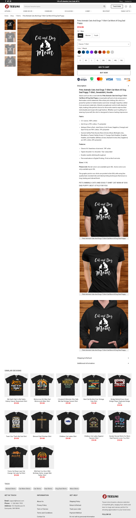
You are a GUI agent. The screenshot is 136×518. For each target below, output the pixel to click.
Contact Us (128, 1)
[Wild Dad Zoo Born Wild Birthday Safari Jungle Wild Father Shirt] (42, 457)
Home (6, 16)
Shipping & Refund (84, 358)
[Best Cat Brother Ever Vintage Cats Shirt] (94, 385)
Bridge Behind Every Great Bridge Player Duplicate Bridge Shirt (119, 401)
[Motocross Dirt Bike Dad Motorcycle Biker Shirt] (42, 385)
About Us (40, 501)
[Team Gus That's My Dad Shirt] (16, 422)
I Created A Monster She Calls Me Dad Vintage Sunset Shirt (68, 400)
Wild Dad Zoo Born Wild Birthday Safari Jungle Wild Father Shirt (42, 473)
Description (81, 86)
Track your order (75, 509)
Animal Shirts (11, 489)
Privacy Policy (42, 505)
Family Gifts (126, 11)
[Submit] (104, 6)
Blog (121, 1)
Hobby (88, 11)
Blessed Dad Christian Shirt (42, 436)
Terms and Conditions (44, 513)
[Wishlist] (126, 6)
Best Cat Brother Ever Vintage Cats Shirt (94, 400)
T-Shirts (18, 16)
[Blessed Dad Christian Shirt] (42, 422)
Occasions (69, 11)
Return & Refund (75, 505)
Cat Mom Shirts (25, 489)
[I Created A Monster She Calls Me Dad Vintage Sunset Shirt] (68, 385)
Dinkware (49, 11)
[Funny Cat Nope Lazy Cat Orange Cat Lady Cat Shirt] (16, 457)
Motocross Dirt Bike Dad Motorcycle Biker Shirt (42, 400)
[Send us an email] (10, 1)
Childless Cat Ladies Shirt (68, 436)
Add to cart (103, 67)
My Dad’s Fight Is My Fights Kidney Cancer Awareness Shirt (16, 400)
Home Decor (28, 11)
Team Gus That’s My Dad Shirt (16, 436)
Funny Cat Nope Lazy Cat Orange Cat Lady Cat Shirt (16, 472)
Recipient (106, 11)
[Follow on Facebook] (5, 1)
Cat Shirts (37, 489)
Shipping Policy (75, 501)
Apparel (8, 11)
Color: (82, 48)
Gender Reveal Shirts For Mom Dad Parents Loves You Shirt (119, 437)
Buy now (104, 73)
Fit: (80, 31)
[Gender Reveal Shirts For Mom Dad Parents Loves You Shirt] (119, 422)
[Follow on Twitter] (8, 1)
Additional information (86, 363)
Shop (12, 16)
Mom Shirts (74, 489)
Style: (79, 40)
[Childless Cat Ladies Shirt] (68, 422)
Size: (79, 56)
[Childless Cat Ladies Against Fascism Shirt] (94, 422)
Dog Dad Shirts (61, 489)
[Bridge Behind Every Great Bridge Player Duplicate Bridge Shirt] (119, 385)
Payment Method (75, 513)
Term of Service (42, 509)
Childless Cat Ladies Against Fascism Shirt (93, 437)
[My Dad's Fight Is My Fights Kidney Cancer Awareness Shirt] (16, 385)
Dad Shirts (48, 489)
